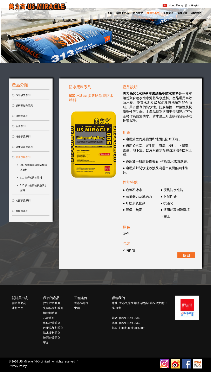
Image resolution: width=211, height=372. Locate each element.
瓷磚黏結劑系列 (22, 105)
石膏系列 (19, 126)
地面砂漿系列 (21, 200)
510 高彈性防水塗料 (31, 177)
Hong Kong (173, 5)
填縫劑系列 (20, 115)
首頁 (109, 13)
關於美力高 (122, 13)
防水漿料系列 (21, 157)
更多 (46, 342)
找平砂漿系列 (21, 95)
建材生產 (17, 308)
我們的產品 (153, 13)
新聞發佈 (182, 13)
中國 (77, 308)
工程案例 (168, 13)
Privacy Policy (18, 366)
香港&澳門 (81, 303)
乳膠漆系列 (20, 210)
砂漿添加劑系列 (22, 146)
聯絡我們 (196, 13)
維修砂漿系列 (21, 136)
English (194, 5)
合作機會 (138, 13)
